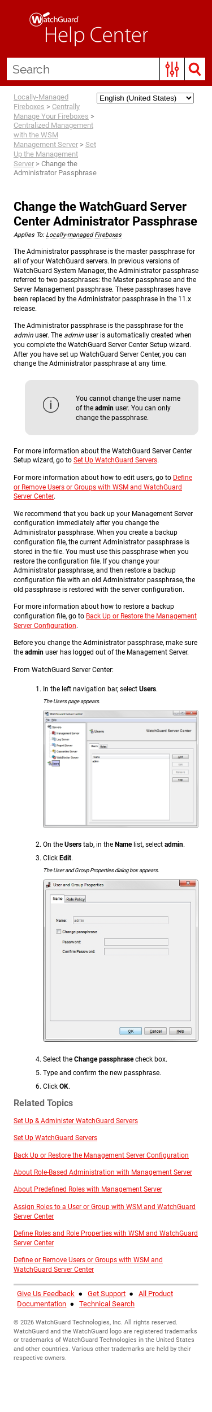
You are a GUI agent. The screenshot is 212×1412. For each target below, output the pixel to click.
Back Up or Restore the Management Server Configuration (101, 1155)
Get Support (107, 1293)
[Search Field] (106, 69)
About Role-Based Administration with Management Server (103, 1172)
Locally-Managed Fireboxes (41, 102)
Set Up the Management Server (55, 154)
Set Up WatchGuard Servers (115, 460)
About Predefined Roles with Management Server (88, 1189)
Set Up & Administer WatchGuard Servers (76, 1121)
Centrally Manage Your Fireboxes (51, 111)
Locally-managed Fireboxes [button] (84, 235)
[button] (172, 69)
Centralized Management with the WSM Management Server (53, 135)
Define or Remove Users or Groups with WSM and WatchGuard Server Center (103, 487)
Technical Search (107, 1304)
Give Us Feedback (46, 1293)
